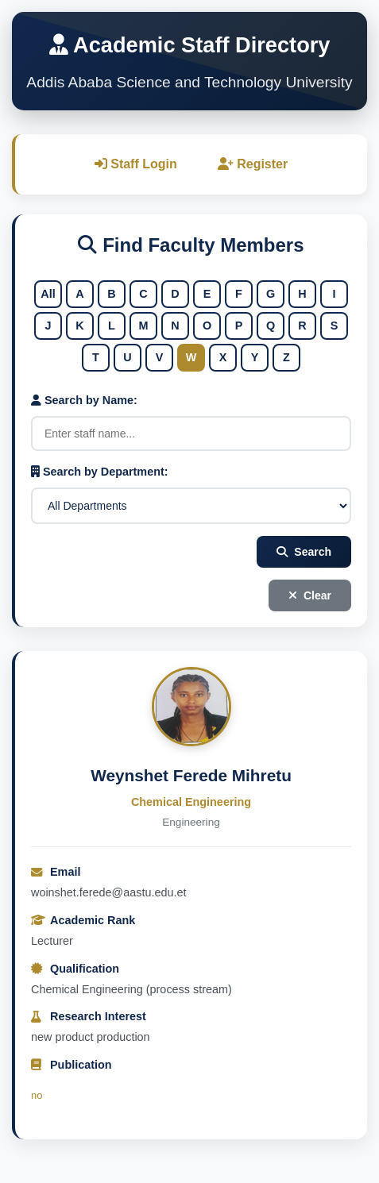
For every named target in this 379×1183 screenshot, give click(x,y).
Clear (309, 595)
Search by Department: (99, 471)
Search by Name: (84, 400)
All (48, 293)
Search (304, 551)
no (36, 1095)
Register (253, 164)
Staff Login (136, 164)
